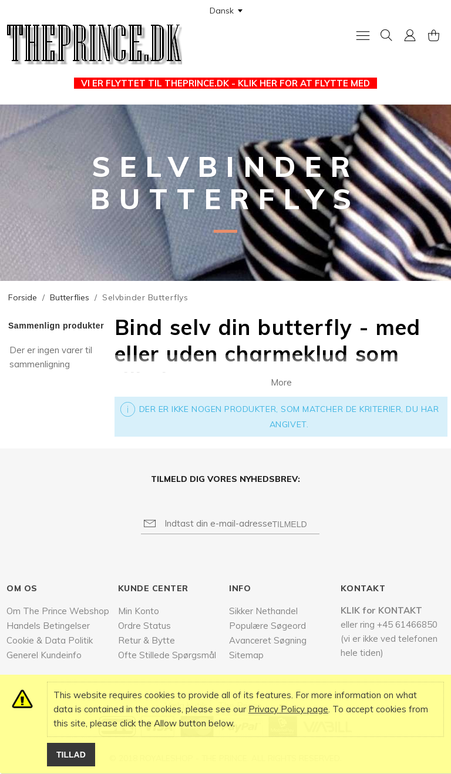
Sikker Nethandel (263, 610)
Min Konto (138, 610)
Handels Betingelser (48, 625)
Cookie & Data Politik (49, 640)
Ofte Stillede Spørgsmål (167, 655)
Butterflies (69, 297)
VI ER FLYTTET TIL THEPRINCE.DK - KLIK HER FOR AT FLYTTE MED (225, 83)
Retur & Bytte (146, 640)
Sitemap (246, 655)
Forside (22, 297)
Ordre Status (144, 625)
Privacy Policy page (288, 709)
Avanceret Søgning (268, 640)
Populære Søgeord (267, 625)
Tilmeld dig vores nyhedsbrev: (225, 479)
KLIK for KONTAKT (381, 610)
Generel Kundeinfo (44, 655)
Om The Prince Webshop (57, 610)
